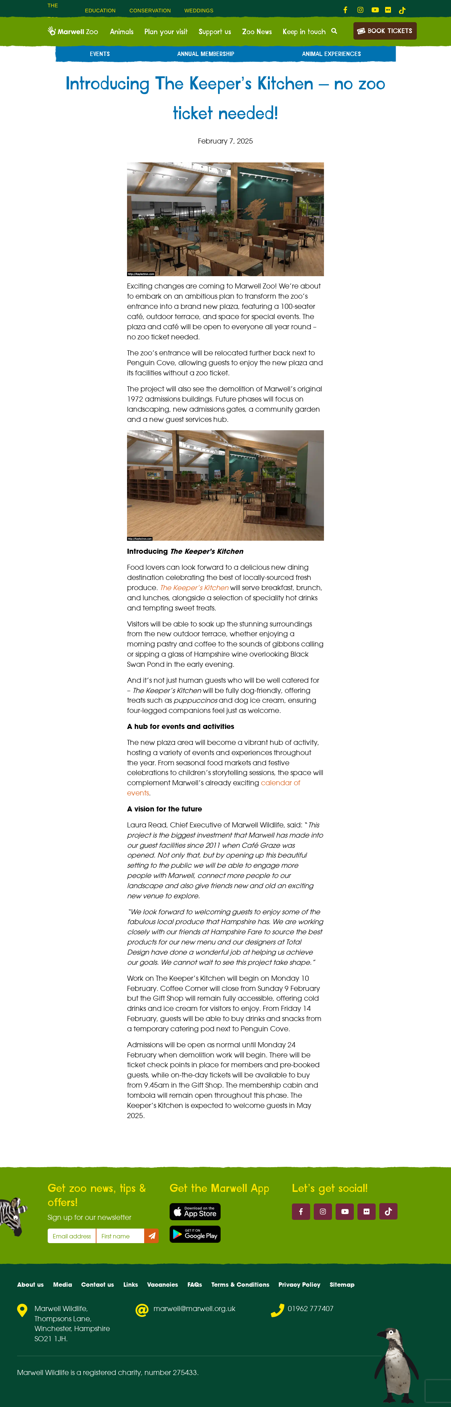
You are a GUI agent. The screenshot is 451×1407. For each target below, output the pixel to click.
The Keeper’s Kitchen (194, 587)
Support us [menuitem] (215, 32)
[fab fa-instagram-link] (360, 10)
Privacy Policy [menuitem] (299, 1284)
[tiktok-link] (402, 10)
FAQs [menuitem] (194, 1284)
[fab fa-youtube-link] (374, 10)
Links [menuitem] (130, 1284)
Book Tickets (384, 30)
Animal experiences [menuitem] (331, 54)
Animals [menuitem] (122, 32)
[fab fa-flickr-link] (388, 10)
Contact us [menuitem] (97, 1284)
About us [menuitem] (30, 1284)
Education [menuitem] (100, 10)
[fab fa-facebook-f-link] (347, 10)
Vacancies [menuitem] (162, 1284)
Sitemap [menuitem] (342, 1284)
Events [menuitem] (100, 54)
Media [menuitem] (62, 1284)
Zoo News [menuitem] (257, 32)
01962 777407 (311, 1308)
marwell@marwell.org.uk (195, 1308)
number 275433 (171, 1372)
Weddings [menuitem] (199, 10)
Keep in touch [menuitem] (304, 32)
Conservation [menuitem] (150, 10)
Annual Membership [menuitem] (205, 54)
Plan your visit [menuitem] (166, 32)
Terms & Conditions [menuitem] (240, 1284)
